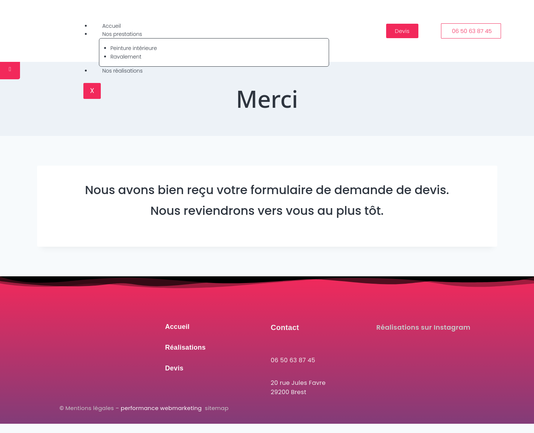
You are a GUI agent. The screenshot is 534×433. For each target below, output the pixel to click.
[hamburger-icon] (322, 24)
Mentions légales (90, 408)
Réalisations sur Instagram (424, 327)
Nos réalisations (122, 70)
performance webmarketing (162, 408)
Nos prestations (122, 34)
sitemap (217, 408)
